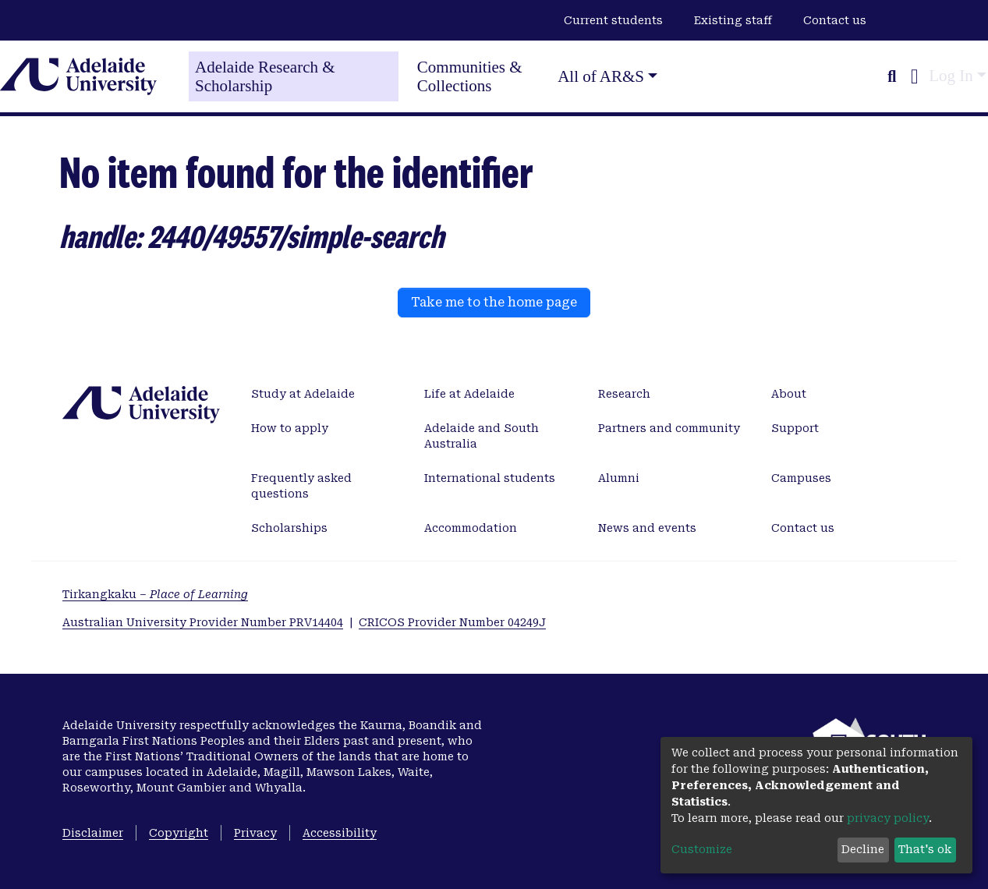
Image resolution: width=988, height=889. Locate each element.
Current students (613, 20)
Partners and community (669, 428)
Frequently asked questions (301, 486)
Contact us (834, 20)
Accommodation (470, 528)
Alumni (618, 478)
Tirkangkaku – (155, 594)
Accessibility (340, 833)
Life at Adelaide (469, 394)
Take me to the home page (494, 302)
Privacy (255, 833)
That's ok (924, 849)
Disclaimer (92, 833)
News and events (647, 528)
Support (795, 428)
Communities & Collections (469, 76)
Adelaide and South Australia (481, 436)
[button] (914, 76)
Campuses (801, 478)
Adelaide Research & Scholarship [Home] (265, 76)
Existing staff (733, 20)
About (788, 394)
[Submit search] (891, 76)
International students (489, 478)
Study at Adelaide (303, 394)
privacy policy (888, 818)
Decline (862, 849)
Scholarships (289, 528)
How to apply (289, 428)
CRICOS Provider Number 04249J (452, 622)
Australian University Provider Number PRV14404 (202, 622)
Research (624, 394)
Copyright (178, 833)
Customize (701, 849)
